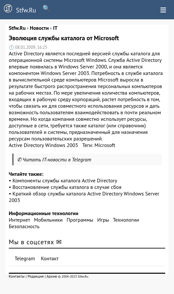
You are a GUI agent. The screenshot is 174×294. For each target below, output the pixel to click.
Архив (52, 276)
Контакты (17, 276)
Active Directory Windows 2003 (43, 145)
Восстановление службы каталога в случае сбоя (66, 187)
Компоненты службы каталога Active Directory (64, 180)
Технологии (126, 219)
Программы (80, 219)
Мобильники (48, 219)
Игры (103, 219)
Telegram (25, 258)
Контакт (49, 258)
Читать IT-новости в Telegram (57, 159)
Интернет (19, 219)
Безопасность (24, 226)
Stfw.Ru (18, 9)
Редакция (36, 276)
